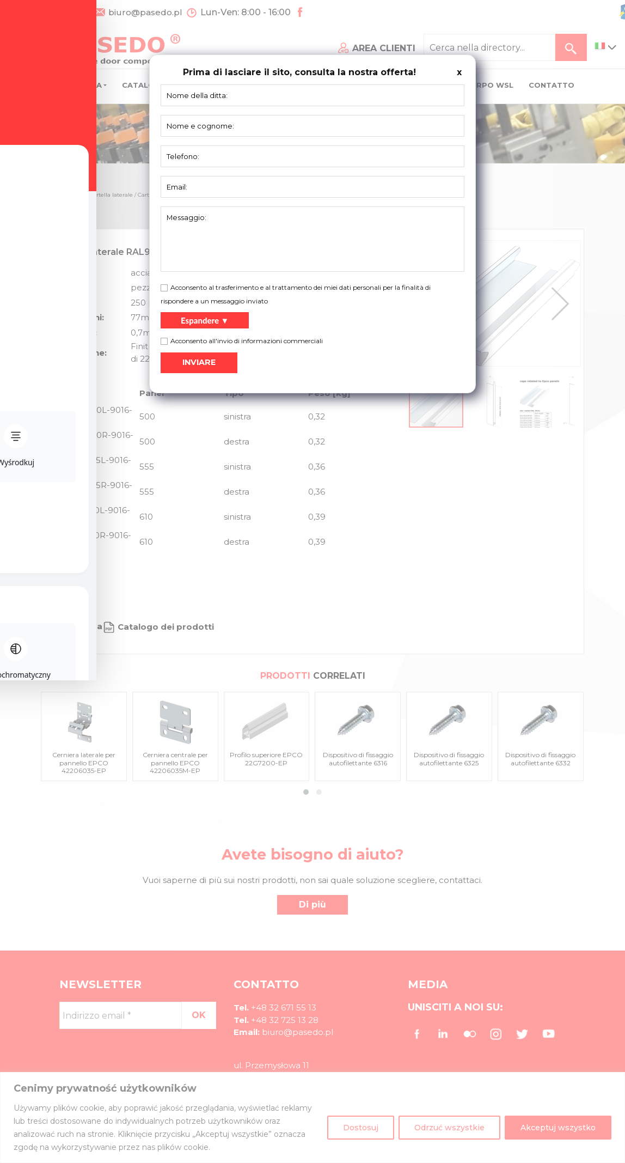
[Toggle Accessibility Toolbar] (25, 557)
